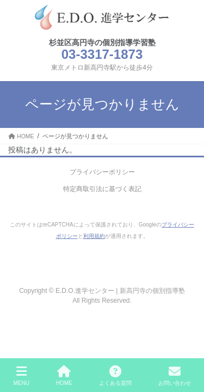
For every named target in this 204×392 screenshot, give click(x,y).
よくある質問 (115, 375)
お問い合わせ (174, 375)
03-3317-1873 (102, 54)
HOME (64, 375)
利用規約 (94, 236)
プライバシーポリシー (102, 172)
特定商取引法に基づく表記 (102, 189)
